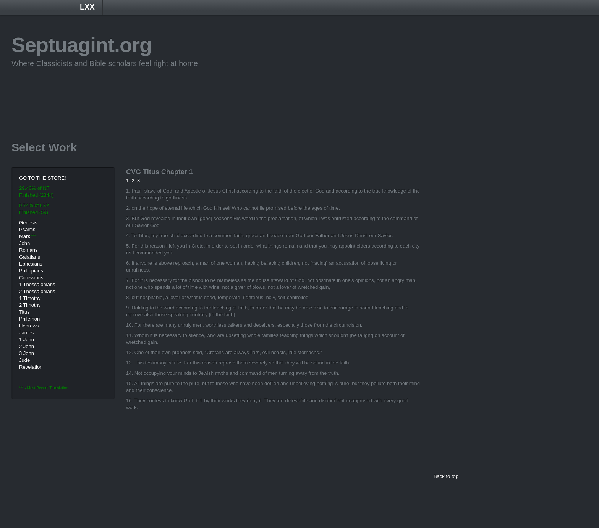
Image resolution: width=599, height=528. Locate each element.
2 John (26, 346)
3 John (26, 353)
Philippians (31, 271)
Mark (24, 236)
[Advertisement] (150, 93)
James (26, 332)
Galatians (29, 257)
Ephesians (30, 264)
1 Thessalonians (37, 284)
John (24, 243)
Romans (28, 250)
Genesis (28, 222)
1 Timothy (29, 298)
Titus (24, 312)
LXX (87, 7)
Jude (24, 360)
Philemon (29, 319)
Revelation (30, 367)
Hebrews (29, 326)
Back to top (446, 476)
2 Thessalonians (37, 291)
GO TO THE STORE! (42, 178)
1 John (26, 339)
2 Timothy (29, 305)
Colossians (31, 277)
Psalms (27, 229)
